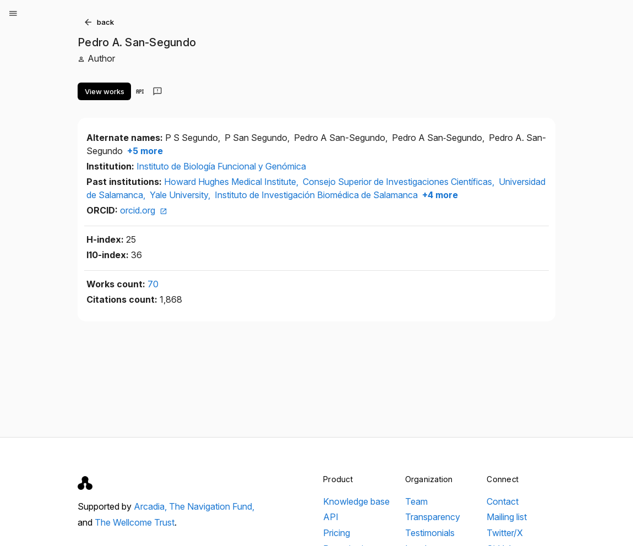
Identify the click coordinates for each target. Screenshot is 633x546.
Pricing (336, 532)
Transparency (432, 516)
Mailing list (507, 516)
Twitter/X (505, 532)
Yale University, (181, 194)
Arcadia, (151, 506)
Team (416, 501)
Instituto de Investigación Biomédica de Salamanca (316, 194)
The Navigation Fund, (211, 506)
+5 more (144, 150)
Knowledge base (356, 501)
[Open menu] (13, 13)
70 (153, 284)
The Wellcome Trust (134, 522)
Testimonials (430, 532)
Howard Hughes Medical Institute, (232, 181)
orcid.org (143, 210)
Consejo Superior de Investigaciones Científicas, (399, 181)
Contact (503, 501)
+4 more (439, 194)
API (331, 516)
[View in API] (140, 91)
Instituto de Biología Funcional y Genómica (221, 166)
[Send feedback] (157, 91)
